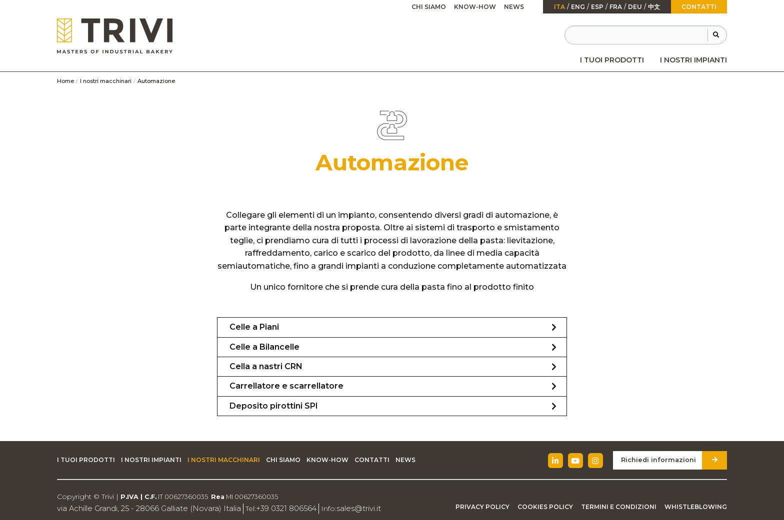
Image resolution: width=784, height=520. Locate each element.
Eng (578, 7)
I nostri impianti (693, 59)
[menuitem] (612, 59)
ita (559, 7)
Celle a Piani (254, 327)
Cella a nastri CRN (266, 366)
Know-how (475, 6)
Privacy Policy (483, 507)
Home (65, 80)
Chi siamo (429, 6)
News (514, 6)
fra (616, 7)
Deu (635, 7)
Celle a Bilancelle (265, 347)
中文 (654, 7)
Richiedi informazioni (661, 460)
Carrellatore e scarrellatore (287, 386)
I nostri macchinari (106, 80)
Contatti (699, 6)
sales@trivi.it (343, 508)
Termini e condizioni (618, 507)
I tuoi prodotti (612, 59)
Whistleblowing (695, 507)
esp (597, 7)
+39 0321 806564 (273, 508)
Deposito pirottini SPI (274, 406)
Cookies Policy (545, 507)
